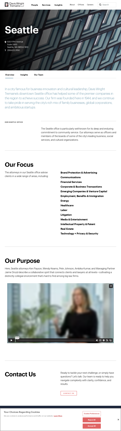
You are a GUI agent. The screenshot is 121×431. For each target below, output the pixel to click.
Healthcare (67, 205)
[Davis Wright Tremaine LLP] (14, 4)
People (34, 5)
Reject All (92, 420)
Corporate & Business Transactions (81, 186)
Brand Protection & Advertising (79, 172)
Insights (58, 5)
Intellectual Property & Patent (78, 224)
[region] (60, 419)
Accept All (92, 426)
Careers (90, 5)
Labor (64, 209)
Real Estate (67, 228)
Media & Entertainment (74, 219)
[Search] (100, 5)
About (72, 5)
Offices (81, 5)
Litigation (66, 214)
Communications (71, 177)
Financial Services (71, 181)
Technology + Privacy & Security (79, 233)
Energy (65, 200)
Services (46, 5)
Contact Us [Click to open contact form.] (68, 393)
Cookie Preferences (91, 414)
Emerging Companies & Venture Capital (84, 191)
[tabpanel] (60, 219)
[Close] (118, 419)
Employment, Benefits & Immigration (82, 195)
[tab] (9, 74)
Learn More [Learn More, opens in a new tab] (58, 416)
